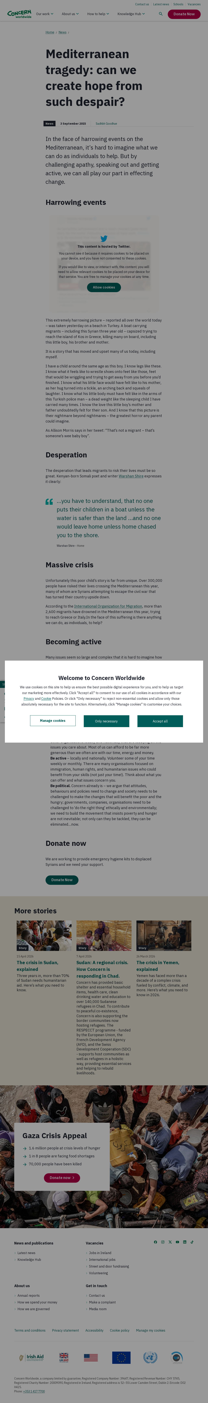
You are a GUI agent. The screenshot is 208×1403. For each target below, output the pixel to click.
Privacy (29, 699)
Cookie (46, 699)
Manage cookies (52, 721)
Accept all (160, 721)
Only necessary (106, 721)
